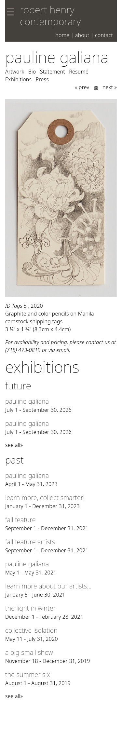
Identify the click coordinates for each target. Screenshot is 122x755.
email (62, 350)
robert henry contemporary (50, 15)
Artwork (14, 71)
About (82, 35)
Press (42, 79)
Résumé (78, 71)
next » (109, 87)
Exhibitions (18, 79)
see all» (14, 445)
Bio (32, 71)
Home (62, 35)
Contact (104, 35)
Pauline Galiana (57, 57)
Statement (52, 71)
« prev (82, 87)
